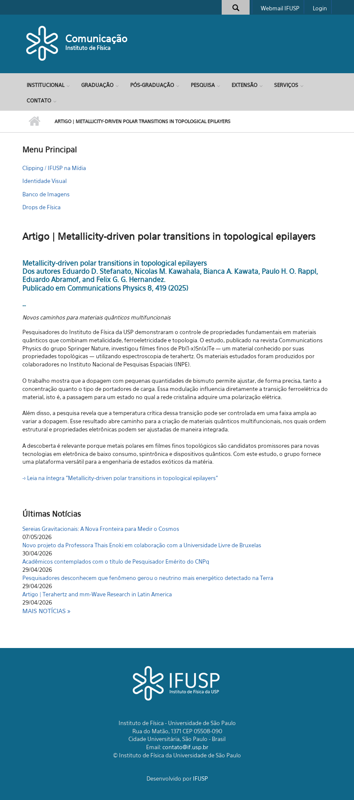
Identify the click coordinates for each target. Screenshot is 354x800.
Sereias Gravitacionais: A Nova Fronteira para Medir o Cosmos (100, 528)
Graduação (97, 85)
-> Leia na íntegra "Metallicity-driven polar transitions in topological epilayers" (120, 477)
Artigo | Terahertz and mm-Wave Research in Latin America (97, 594)
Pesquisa (203, 85)
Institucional (45, 85)
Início (34, 121)
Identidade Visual (44, 180)
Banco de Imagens (46, 194)
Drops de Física (41, 207)
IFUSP (200, 778)
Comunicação (96, 38)
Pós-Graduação (152, 85)
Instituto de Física (87, 47)
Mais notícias (44, 610)
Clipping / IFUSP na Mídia (54, 167)
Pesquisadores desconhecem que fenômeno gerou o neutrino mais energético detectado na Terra (147, 577)
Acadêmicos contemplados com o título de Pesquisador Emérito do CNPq (115, 561)
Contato (39, 100)
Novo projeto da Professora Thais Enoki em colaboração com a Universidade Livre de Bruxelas (141, 545)
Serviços (286, 85)
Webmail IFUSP (280, 8)
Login (320, 8)
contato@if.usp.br (185, 747)
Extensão (244, 85)
